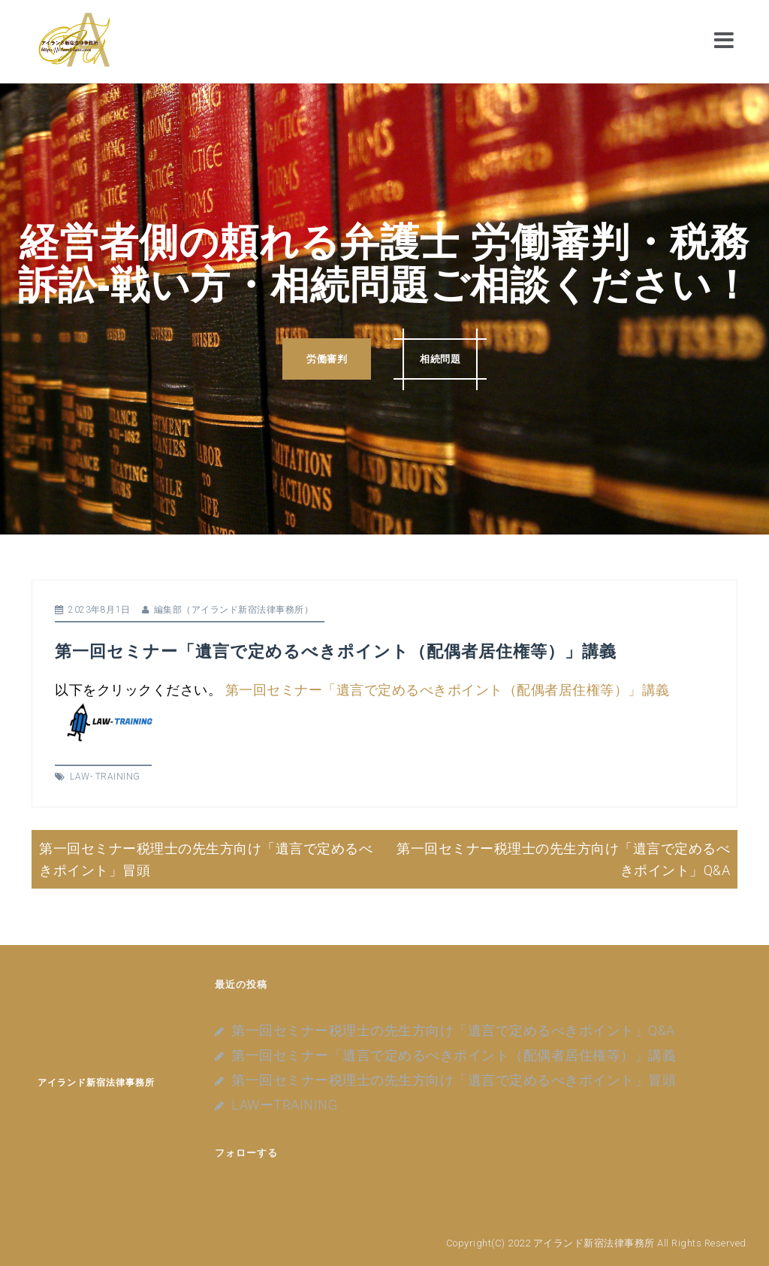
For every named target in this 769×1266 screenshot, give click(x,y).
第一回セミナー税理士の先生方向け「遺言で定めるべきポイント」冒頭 (453, 1080)
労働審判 (326, 359)
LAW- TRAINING (105, 776)
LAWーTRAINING (284, 1105)
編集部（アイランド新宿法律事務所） (234, 609)
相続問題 (440, 359)
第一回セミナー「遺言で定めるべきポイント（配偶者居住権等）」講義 (447, 690)
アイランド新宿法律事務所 (96, 1082)
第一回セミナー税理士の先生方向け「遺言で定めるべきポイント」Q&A (453, 1030)
